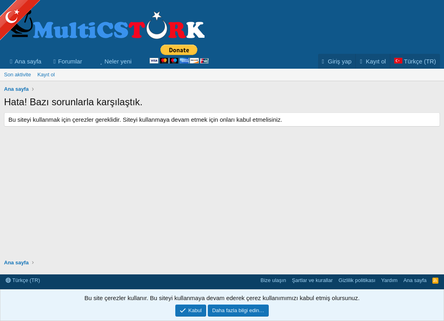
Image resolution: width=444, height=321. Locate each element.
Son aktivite (17, 75)
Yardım (389, 280)
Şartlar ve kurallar (312, 280)
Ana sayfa (27, 61)
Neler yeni (118, 61)
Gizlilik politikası (357, 280)
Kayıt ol (46, 75)
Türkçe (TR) (23, 280)
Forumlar (70, 61)
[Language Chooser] (415, 61)
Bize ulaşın (273, 280)
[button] (88, 61)
